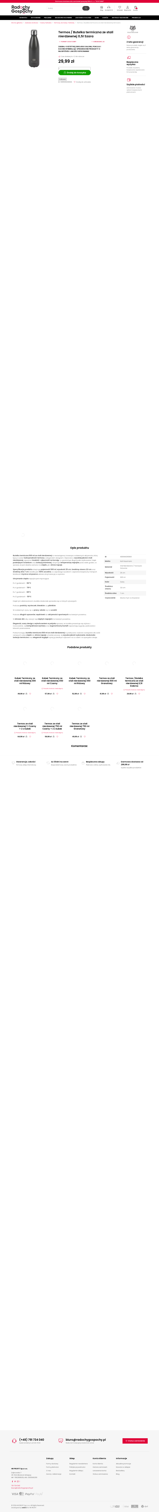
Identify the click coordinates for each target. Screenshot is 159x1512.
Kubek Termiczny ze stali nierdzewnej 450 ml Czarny (52, 681)
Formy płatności (52, 1467)
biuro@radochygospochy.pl (86, 1440)
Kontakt (72, 1474)
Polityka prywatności (77, 1467)
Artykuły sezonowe (120, 18)
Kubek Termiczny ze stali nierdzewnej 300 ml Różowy (25, 681)
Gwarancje (98, 42)
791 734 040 (15, 1485)
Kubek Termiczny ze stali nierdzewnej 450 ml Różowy (79, 681)
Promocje (136, 18)
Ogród (105, 18)
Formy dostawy (67, 42)
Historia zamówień (100, 1467)
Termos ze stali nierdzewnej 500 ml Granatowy (107, 681)
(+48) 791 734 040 (31, 1440)
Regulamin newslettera (78, 1464)
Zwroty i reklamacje (53, 1474)
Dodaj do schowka (82, 82)
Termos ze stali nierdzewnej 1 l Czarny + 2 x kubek (25, 726)
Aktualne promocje (123, 1464)
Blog (117, 1474)
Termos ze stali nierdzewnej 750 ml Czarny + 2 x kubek (52, 726)
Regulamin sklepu (76, 1470)
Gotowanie (35, 18)
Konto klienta (98, 1464)
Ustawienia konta (99, 1470)
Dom (97, 18)
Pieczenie (47, 18)
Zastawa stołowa (83, 18)
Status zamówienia (135, 1441)
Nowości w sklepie (123, 1467)
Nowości (23, 18)
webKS (24, 1508)
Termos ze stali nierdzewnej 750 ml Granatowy (79, 726)
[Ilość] (74, 68)
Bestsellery (120, 1470)
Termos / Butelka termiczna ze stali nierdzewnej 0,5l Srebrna (134, 682)
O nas (48, 1470)
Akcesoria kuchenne (63, 18)
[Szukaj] (68, 8)
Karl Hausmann (126, 561)
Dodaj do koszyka (74, 72)
